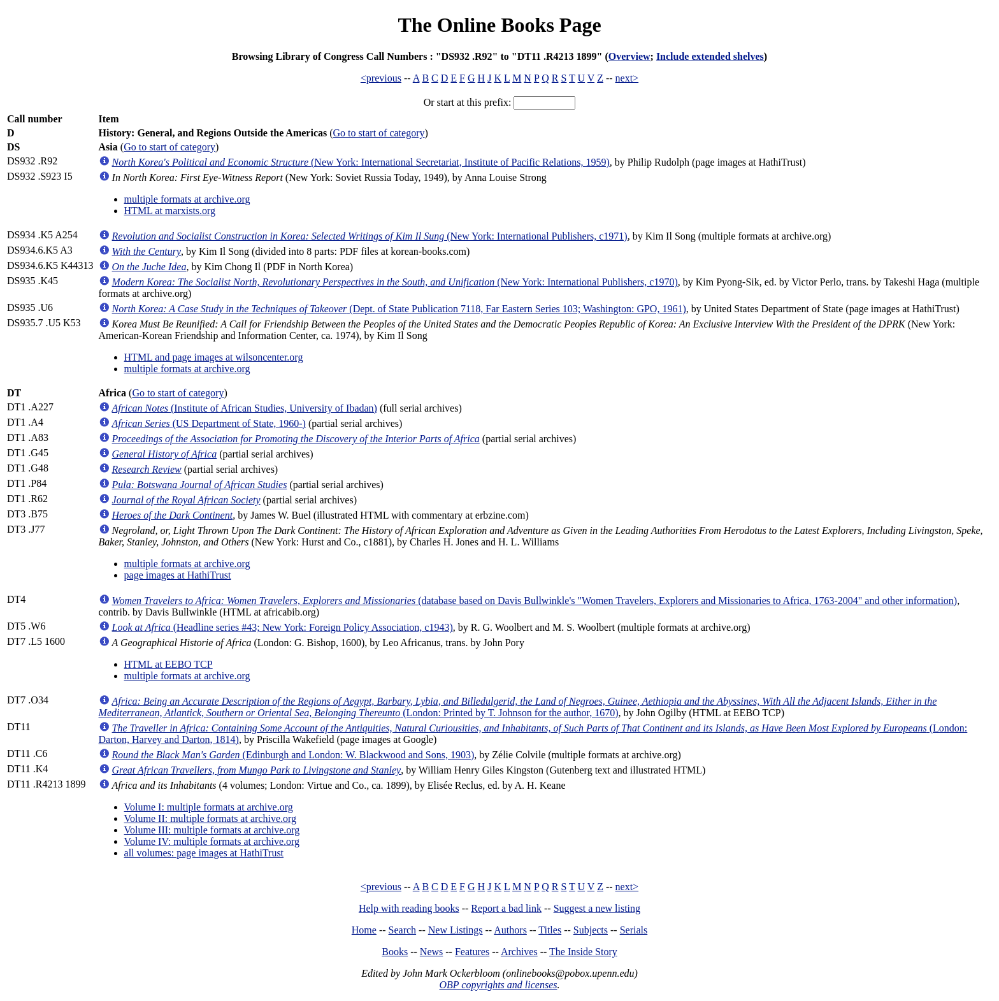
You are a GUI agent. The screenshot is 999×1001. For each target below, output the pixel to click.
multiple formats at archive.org (187, 199)
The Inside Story (583, 951)
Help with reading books (409, 908)
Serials (634, 930)
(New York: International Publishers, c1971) (370, 236)
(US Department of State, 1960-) (209, 423)
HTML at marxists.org (170, 210)
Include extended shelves (710, 56)
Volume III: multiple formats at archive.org (212, 830)
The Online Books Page (499, 24)
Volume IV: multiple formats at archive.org (212, 841)
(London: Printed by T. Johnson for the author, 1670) (518, 707)
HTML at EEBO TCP (168, 664)
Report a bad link (506, 908)
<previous (381, 78)
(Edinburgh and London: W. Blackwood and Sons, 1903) (293, 754)
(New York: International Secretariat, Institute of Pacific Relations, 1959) (361, 162)
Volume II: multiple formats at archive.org (210, 818)
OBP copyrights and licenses (498, 984)
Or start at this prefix (466, 102)
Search (403, 930)
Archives (519, 951)
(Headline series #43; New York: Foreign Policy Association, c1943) (282, 627)
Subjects (590, 930)
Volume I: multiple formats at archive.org (208, 807)
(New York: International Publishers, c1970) (395, 282)
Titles (549, 930)
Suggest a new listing (597, 908)
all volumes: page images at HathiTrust (204, 852)
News (431, 951)
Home (364, 930)
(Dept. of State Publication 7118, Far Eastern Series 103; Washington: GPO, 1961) (399, 308)
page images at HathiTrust (177, 575)
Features (472, 951)
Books (395, 951)
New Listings (455, 930)
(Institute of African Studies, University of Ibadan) (244, 408)
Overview (629, 56)
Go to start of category (379, 132)
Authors (510, 930)
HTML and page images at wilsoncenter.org (213, 357)
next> (627, 78)
